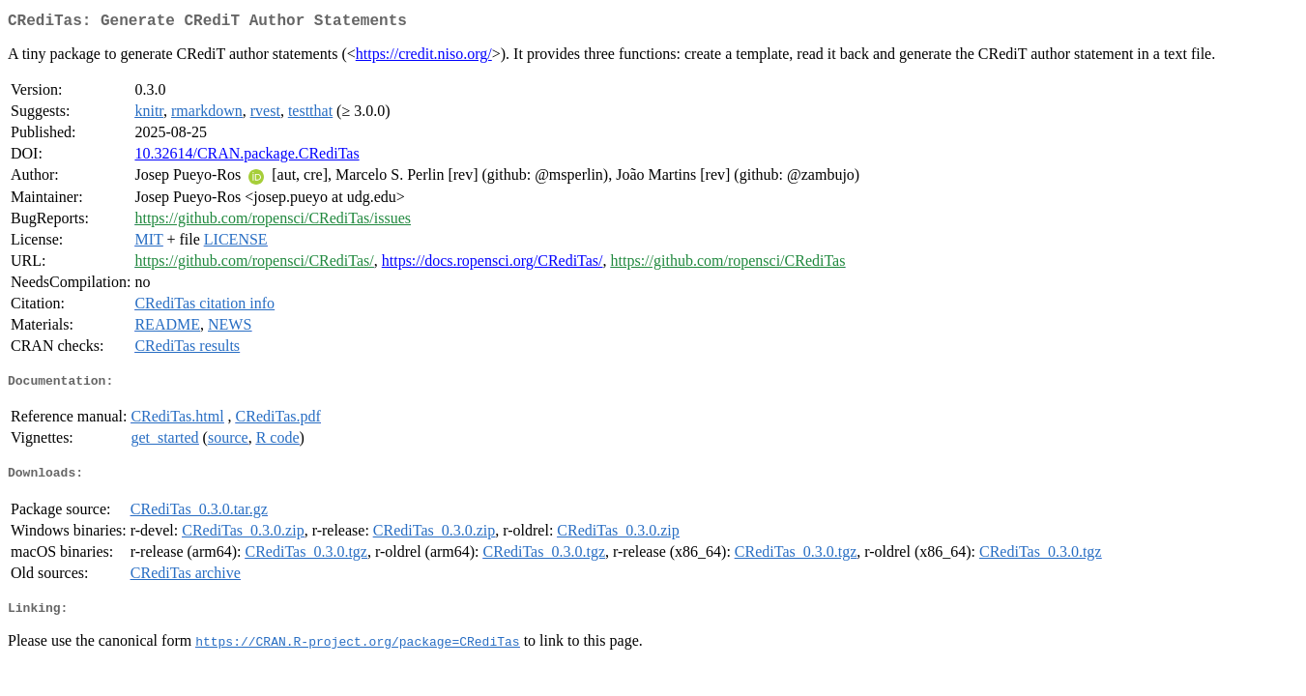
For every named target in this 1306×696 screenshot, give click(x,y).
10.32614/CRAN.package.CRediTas (246, 157)
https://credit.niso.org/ (424, 57)
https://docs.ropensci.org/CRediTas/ (492, 264)
